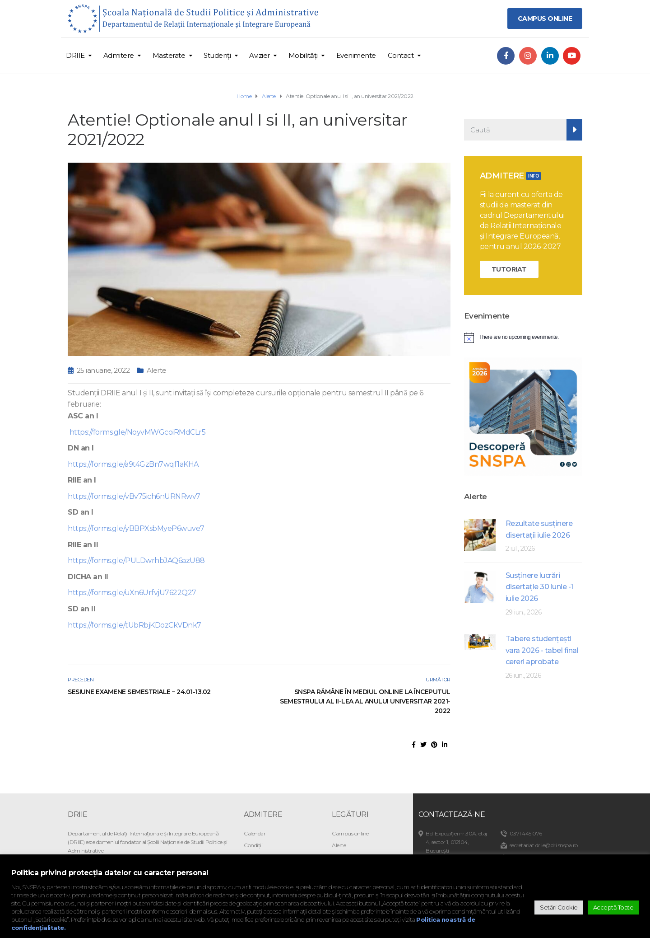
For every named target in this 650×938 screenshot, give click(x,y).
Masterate (169, 55)
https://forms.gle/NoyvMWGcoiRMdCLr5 (136, 432)
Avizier (259, 55)
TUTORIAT (509, 269)
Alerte (157, 370)
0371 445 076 (526, 833)
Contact (401, 55)
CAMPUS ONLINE (545, 18)
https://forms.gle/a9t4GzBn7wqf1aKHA (133, 464)
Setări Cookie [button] (559, 907)
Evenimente (356, 55)
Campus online (350, 833)
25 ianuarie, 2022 (103, 370)
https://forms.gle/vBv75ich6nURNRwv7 (134, 496)
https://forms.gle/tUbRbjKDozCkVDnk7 (134, 625)
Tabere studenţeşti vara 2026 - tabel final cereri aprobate (542, 650)
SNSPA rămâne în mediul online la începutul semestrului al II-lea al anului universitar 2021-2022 (365, 701)
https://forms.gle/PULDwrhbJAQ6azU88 (136, 560)
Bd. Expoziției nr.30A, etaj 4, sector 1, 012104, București (456, 842)
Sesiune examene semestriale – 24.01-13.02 (139, 692)
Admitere (118, 55)
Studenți (217, 55)
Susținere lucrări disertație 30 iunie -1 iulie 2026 (539, 587)
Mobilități (303, 55)
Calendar (254, 833)
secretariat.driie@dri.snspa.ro (544, 845)
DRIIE (75, 55)
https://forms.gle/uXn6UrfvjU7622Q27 (132, 592)
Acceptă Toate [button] (613, 907)
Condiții (253, 845)
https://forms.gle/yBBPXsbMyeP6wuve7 (136, 528)
